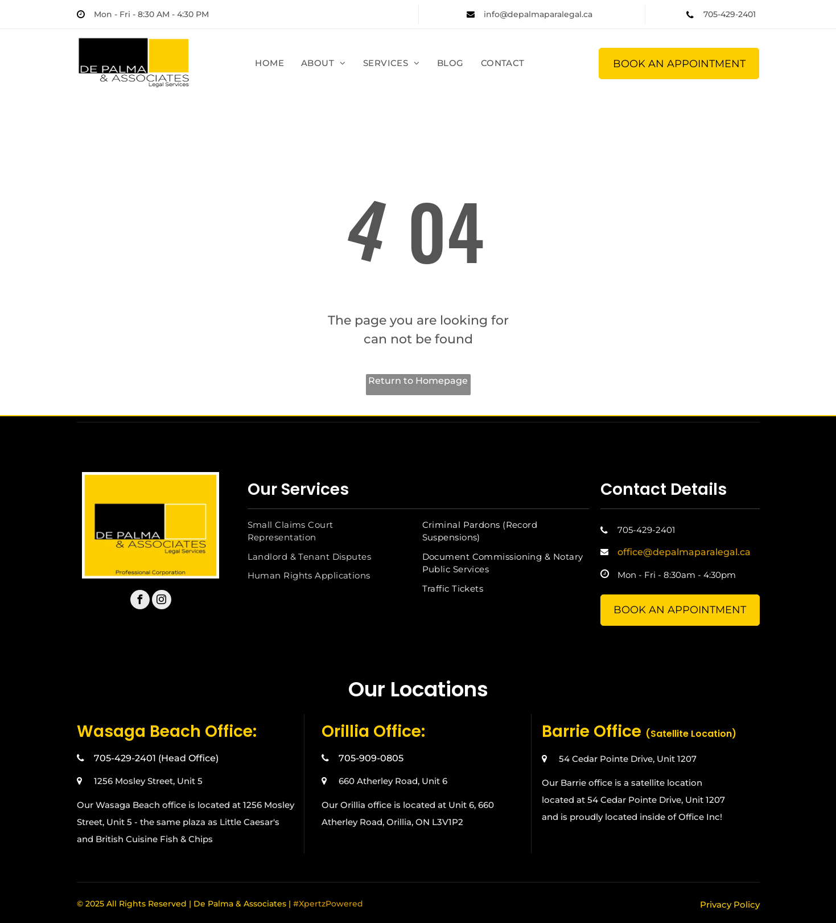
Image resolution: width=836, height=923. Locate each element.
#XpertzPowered (328, 904)
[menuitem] (269, 63)
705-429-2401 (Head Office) (156, 758)
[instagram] (161, 601)
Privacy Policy (730, 904)
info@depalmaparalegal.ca (538, 14)
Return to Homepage (418, 380)
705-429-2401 (729, 14)
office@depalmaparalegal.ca (684, 552)
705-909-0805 (371, 758)
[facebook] (140, 601)
